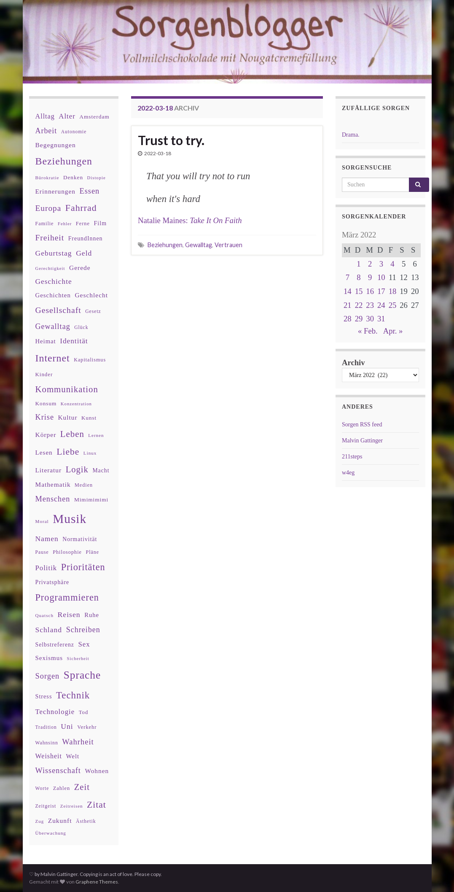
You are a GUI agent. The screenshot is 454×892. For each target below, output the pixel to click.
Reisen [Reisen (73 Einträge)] (68, 614)
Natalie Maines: (190, 220)
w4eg (348, 472)
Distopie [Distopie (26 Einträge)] (96, 177)
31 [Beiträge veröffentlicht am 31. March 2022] (381, 318)
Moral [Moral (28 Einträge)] (42, 521)
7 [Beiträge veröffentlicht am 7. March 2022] (347, 277)
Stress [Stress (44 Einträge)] (43, 696)
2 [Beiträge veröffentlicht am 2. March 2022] (370, 263)
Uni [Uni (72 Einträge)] (67, 726)
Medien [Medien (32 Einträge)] (84, 485)
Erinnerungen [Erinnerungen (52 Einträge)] (55, 191)
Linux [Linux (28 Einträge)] (90, 452)
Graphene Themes (96, 882)
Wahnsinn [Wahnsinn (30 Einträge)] (46, 743)
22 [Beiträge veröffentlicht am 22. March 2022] (359, 305)
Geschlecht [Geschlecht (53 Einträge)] (91, 295)
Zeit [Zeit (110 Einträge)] (82, 787)
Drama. (351, 135)
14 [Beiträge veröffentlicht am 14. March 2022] (348, 291)
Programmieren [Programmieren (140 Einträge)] (67, 597)
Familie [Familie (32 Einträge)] (44, 223)
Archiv (353, 362)
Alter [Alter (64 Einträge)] (67, 116)
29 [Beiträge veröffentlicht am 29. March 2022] (359, 318)
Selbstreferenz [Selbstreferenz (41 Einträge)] (54, 644)
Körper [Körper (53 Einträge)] (45, 434)
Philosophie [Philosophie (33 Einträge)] (67, 552)
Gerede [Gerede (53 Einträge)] (80, 267)
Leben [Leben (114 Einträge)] (72, 434)
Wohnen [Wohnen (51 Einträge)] (97, 770)
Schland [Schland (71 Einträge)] (48, 629)
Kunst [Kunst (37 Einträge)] (89, 418)
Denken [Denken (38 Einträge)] (73, 177)
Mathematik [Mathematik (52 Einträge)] (53, 484)
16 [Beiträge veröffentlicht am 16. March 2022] (370, 291)
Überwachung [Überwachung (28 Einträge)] (50, 832)
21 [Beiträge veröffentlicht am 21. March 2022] (348, 305)
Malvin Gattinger (362, 440)
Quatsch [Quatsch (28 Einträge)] (44, 615)
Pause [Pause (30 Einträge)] (42, 552)
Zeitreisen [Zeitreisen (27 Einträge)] (71, 805)
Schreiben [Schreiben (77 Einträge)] (83, 629)
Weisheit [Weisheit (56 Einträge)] (48, 756)
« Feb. (368, 330)
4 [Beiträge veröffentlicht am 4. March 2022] (392, 263)
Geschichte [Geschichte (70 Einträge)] (53, 281)
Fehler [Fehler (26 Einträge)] (65, 223)
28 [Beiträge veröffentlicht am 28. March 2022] (348, 318)
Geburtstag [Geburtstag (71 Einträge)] (53, 253)
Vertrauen (228, 244)
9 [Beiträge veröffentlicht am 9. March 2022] (370, 277)
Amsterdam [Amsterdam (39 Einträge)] (94, 116)
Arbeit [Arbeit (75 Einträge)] (46, 131)
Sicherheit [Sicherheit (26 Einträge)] (78, 658)
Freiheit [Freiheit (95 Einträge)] (49, 237)
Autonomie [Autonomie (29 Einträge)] (74, 131)
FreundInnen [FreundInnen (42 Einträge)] (85, 238)
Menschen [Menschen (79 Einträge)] (52, 499)
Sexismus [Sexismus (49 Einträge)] (49, 658)
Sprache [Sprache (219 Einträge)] (82, 675)
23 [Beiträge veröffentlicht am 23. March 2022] (370, 305)
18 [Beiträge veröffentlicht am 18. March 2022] (393, 291)
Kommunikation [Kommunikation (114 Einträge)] (66, 389)
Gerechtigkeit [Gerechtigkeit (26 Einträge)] (50, 268)
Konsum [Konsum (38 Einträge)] (46, 403)
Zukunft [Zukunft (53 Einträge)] (60, 820)
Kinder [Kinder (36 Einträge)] (44, 374)
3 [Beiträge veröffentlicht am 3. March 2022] (381, 263)
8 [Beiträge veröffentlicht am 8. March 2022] (358, 277)
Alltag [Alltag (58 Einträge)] (45, 116)
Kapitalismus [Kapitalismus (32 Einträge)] (90, 360)
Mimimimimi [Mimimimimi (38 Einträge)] (91, 499)
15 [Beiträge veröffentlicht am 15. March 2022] (359, 291)
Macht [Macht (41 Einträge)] (100, 470)
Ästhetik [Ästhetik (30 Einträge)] (86, 821)
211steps (352, 456)
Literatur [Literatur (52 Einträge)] (48, 470)
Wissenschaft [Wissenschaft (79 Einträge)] (58, 770)
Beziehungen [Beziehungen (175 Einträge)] (64, 161)
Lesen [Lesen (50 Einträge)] (44, 452)
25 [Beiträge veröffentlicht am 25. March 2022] (393, 305)
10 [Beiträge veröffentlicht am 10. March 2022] (381, 277)
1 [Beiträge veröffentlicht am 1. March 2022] (358, 263)
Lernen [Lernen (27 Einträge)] (96, 435)
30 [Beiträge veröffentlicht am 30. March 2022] (370, 318)
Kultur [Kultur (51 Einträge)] (67, 417)
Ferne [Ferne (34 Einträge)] (83, 223)
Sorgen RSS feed (362, 424)
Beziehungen (165, 244)
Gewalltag (198, 244)
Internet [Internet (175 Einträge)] (52, 358)
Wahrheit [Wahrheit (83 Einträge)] (78, 741)
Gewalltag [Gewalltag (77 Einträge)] (52, 326)
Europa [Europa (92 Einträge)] (48, 208)
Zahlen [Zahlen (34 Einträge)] (61, 788)
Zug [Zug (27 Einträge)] (39, 821)
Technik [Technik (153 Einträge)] (73, 695)
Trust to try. (171, 140)
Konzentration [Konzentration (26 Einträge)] (76, 404)
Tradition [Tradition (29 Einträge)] (46, 727)
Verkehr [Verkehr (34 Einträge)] (87, 727)
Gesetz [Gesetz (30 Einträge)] (93, 311)
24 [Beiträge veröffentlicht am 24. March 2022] (381, 305)
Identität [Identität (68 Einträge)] (74, 341)
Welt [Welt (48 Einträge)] (72, 756)
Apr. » (393, 330)
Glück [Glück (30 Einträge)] (81, 327)
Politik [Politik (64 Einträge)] (46, 568)
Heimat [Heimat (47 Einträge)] (45, 341)
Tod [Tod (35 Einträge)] (84, 712)
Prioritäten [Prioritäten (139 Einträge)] (83, 567)
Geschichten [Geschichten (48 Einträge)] (53, 295)
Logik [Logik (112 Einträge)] (77, 469)
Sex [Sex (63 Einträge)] (84, 644)
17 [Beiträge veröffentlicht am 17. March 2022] (381, 291)
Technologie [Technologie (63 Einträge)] (55, 712)
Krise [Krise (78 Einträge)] (44, 417)
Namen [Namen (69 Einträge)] (47, 538)
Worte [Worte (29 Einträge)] (42, 788)
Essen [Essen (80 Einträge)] (89, 191)
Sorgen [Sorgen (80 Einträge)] (47, 676)
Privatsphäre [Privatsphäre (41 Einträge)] (52, 582)
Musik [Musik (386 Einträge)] (69, 518)
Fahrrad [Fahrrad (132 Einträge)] (81, 208)
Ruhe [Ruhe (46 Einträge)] (91, 615)
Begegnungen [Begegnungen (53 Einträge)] (55, 144)
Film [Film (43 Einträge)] (100, 223)
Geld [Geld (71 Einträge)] (84, 253)
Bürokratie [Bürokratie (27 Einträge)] (47, 177)
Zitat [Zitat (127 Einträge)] (96, 805)
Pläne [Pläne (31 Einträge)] (92, 552)
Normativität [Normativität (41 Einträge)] (79, 539)
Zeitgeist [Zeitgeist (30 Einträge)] (45, 806)
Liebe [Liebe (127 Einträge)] (67, 452)
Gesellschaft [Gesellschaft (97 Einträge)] (58, 310)
